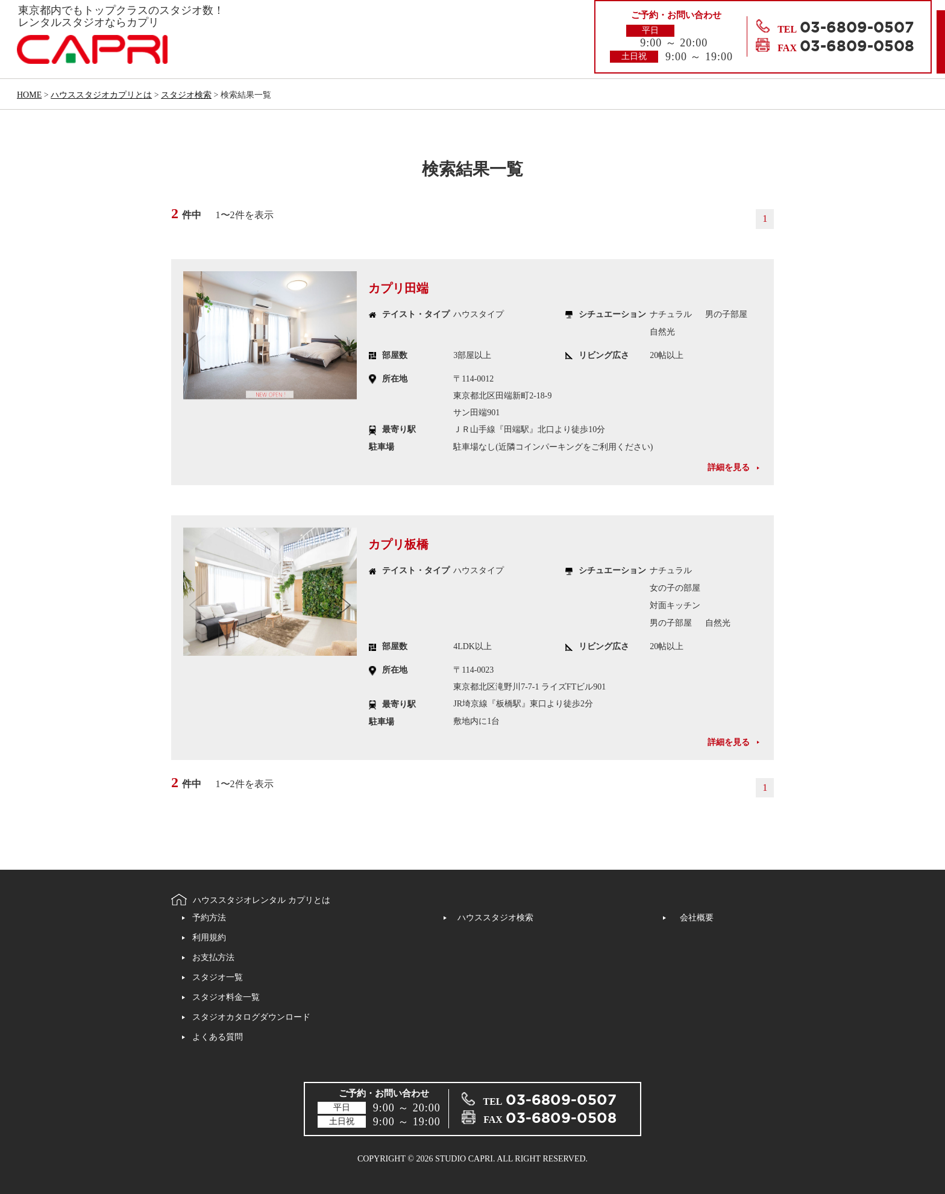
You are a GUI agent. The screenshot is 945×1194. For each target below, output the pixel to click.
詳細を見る (729, 467)
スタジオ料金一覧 (226, 997)
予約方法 (209, 917)
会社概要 (697, 917)
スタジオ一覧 (217, 977)
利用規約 (209, 937)
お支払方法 (213, 957)
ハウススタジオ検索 (495, 917)
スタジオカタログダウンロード (251, 1017)
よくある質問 (217, 1037)
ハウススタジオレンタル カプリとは (261, 900)
